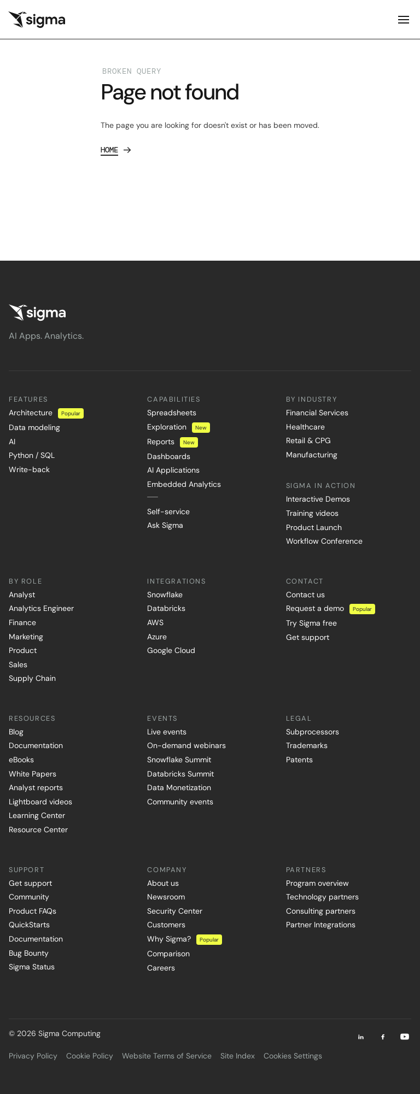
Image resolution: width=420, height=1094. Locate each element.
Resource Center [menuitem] (38, 829)
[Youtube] (404, 1036)
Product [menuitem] (23, 650)
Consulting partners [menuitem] (320, 911)
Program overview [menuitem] (317, 883)
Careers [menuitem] (161, 968)
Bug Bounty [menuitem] (29, 953)
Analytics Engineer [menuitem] (41, 608)
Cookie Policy (89, 1056)
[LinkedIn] (361, 1036)
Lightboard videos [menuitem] (40, 802)
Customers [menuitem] (166, 925)
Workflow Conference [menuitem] (324, 541)
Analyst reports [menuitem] (36, 787)
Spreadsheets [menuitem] (171, 412)
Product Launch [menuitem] (314, 527)
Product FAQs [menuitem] (32, 911)
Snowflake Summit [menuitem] (179, 759)
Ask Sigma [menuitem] (165, 525)
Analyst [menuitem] (22, 594)
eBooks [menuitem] (21, 759)
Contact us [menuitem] (305, 594)
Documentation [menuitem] (36, 745)
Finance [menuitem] (22, 622)
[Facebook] (382, 1036)
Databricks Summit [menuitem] (180, 774)
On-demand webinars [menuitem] (186, 745)
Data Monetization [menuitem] (179, 787)
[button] (384, 20)
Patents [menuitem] (299, 759)
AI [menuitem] (12, 441)
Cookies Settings (293, 1056)
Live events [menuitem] (166, 732)
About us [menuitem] (163, 883)
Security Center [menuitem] (174, 911)
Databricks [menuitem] (166, 608)
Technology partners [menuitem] (322, 897)
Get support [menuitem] (307, 637)
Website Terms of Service (167, 1056)
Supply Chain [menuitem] (32, 678)
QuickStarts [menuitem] (29, 925)
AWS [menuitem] (155, 622)
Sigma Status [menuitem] (32, 967)
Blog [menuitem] (16, 732)
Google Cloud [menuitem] (171, 650)
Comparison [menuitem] (168, 953)
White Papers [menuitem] (32, 774)
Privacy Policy (33, 1056)
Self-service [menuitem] (168, 511)
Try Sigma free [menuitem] (311, 623)
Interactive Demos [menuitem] (318, 499)
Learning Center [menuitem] (37, 815)
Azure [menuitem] (157, 637)
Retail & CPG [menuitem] (308, 440)
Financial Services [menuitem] (317, 412)
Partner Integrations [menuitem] (320, 925)
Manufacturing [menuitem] (311, 455)
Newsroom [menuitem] (166, 897)
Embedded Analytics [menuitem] (184, 484)
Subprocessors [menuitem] (312, 732)
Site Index (237, 1056)
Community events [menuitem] (180, 802)
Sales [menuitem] (18, 664)
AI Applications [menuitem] (173, 470)
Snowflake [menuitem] (165, 594)
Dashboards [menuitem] (168, 456)
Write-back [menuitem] (29, 469)
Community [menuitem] (29, 897)
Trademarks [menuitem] (307, 745)
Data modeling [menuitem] (34, 427)
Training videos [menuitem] (312, 513)
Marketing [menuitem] (26, 637)
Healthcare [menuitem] (305, 427)
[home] (36, 19)
